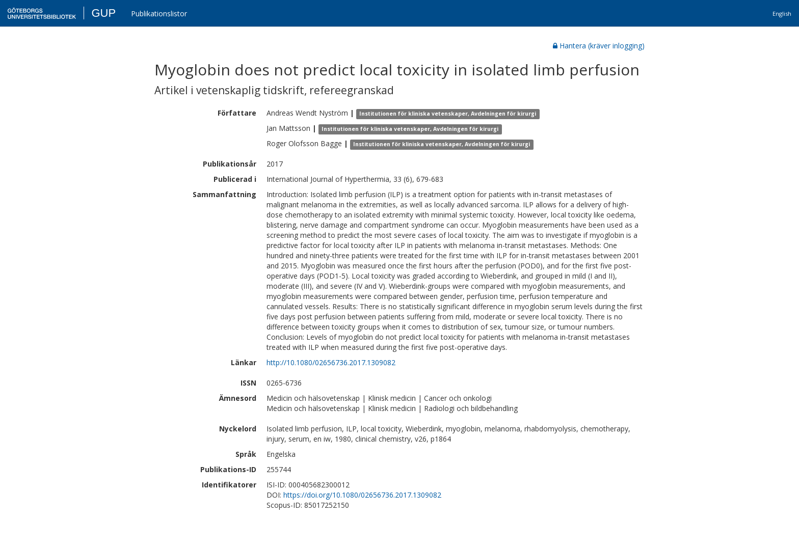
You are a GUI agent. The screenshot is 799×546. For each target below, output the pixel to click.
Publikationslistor (159, 13)
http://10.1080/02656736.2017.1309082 (331, 362)
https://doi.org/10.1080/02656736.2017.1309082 (362, 495)
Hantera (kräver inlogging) (599, 45)
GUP (103, 13)
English (782, 13)
